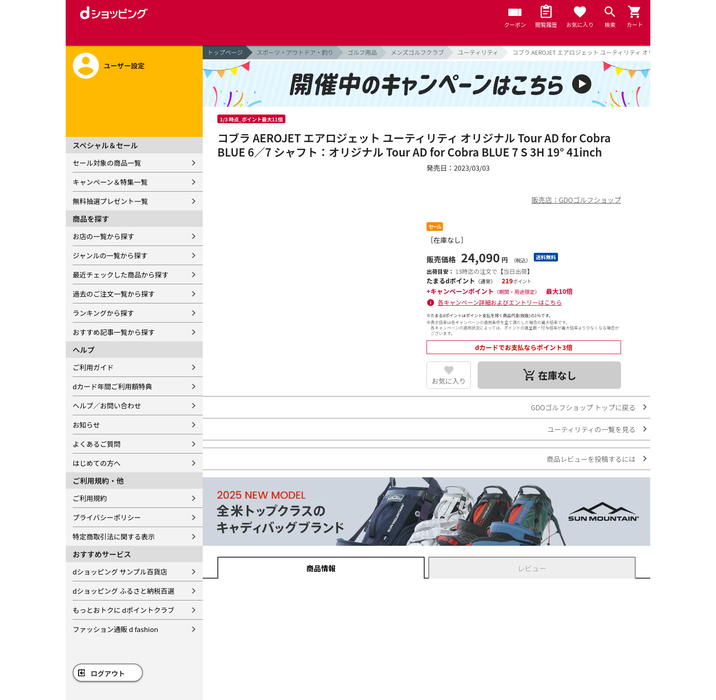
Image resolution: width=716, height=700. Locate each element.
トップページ (225, 52)
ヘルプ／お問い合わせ (107, 405)
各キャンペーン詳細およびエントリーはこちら (500, 302)
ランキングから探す (103, 313)
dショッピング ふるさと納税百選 (123, 591)
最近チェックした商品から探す (120, 274)
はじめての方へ (97, 463)
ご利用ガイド (93, 367)
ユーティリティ (478, 52)
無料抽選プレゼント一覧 (110, 201)
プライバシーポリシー (107, 517)
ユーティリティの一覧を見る (592, 429)
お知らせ (86, 424)
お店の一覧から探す (103, 236)
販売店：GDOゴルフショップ (576, 199)
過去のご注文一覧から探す (114, 293)
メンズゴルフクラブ (417, 52)
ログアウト (108, 673)
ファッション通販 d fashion (115, 629)
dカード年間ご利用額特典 (112, 386)
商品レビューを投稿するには (591, 458)
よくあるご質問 (97, 444)
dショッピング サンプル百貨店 (120, 571)
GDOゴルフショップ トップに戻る (583, 407)
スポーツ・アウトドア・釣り (295, 52)
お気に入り (449, 381)
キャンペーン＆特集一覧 (110, 182)
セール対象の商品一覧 (107, 162)
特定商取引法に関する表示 (114, 536)
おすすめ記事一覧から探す (114, 332)
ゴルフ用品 (362, 52)
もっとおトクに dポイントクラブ (123, 610)
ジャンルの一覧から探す (110, 255)
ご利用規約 (90, 498)
